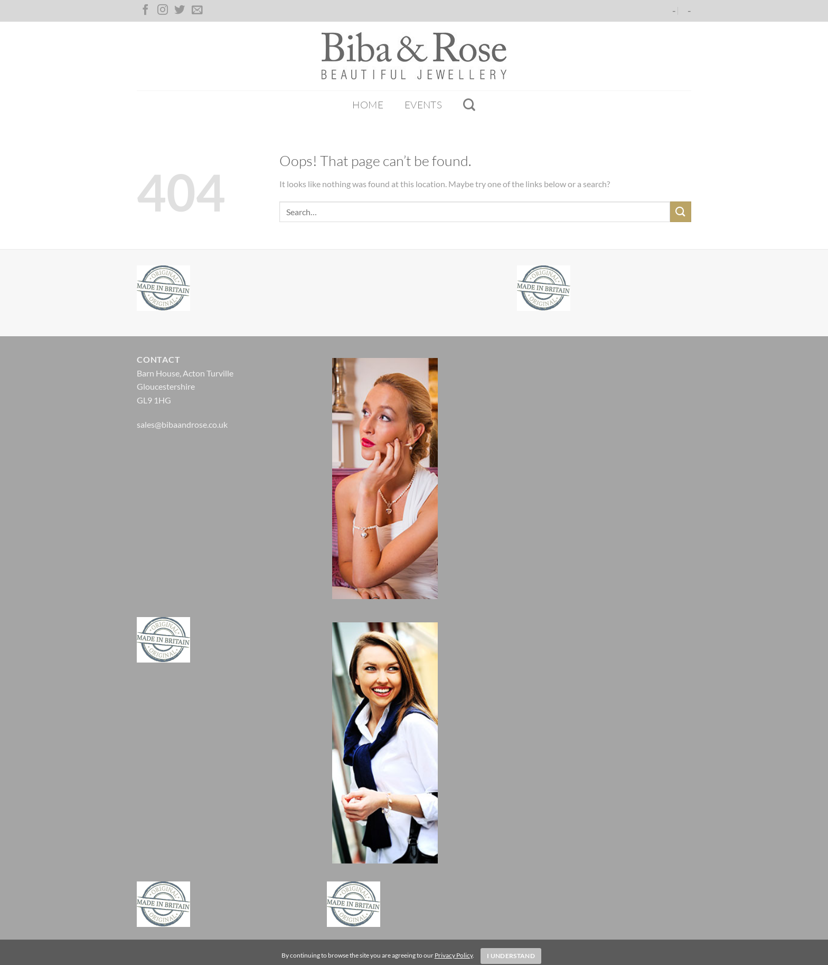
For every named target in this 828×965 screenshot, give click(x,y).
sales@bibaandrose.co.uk (182, 424)
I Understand (511, 956)
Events (423, 104)
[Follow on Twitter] (179, 10)
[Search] (469, 104)
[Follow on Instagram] (162, 10)
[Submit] (680, 211)
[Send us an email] (197, 10)
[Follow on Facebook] (145, 10)
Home (367, 104)
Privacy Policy (454, 955)
